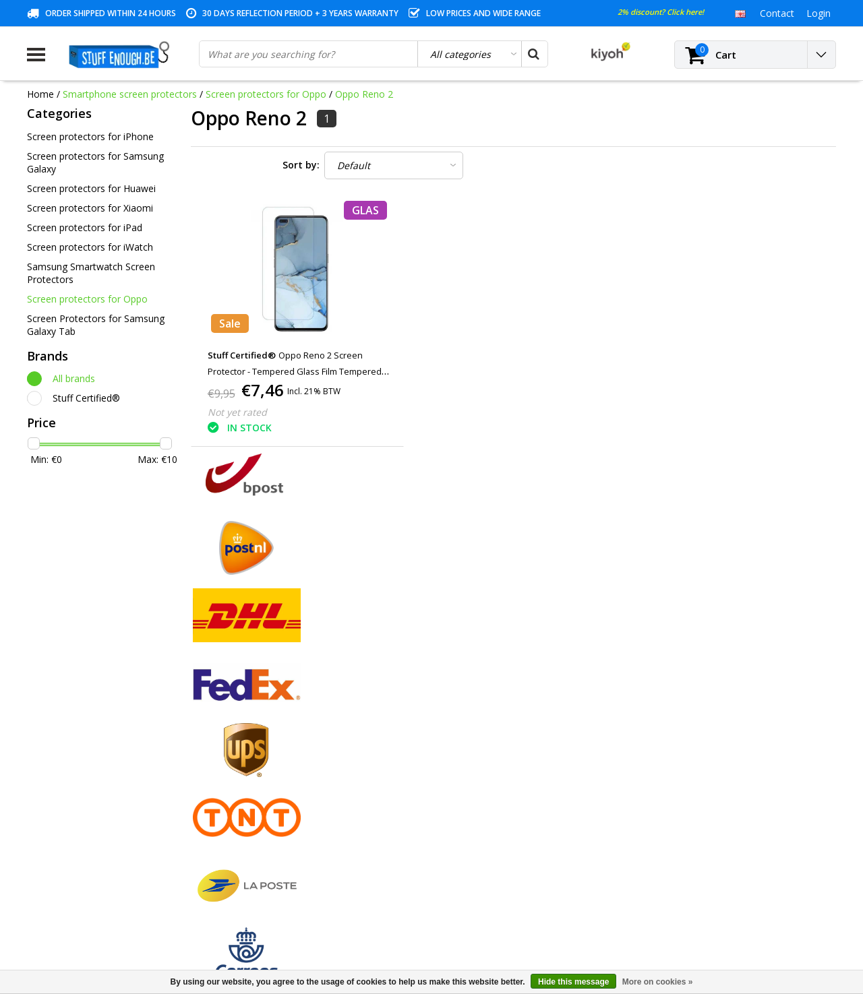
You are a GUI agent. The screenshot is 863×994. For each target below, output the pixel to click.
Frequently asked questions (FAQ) (100, 883)
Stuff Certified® (86, 398)
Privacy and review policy (81, 805)
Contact (44, 759)
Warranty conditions (71, 774)
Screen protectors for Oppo (266, 94)
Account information (72, 836)
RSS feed (46, 898)
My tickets (254, 759)
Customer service (65, 790)
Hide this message (573, 982)
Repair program (61, 821)
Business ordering (66, 867)
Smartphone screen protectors (130, 94)
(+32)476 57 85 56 (723, 920)
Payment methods (67, 743)
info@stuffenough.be (686, 899)
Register (250, 728)
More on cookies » (657, 982)
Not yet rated (237, 412)
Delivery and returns (71, 852)
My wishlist (256, 774)
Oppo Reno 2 (364, 94)
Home (40, 94)
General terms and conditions (91, 728)
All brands (74, 378)
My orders (254, 743)
